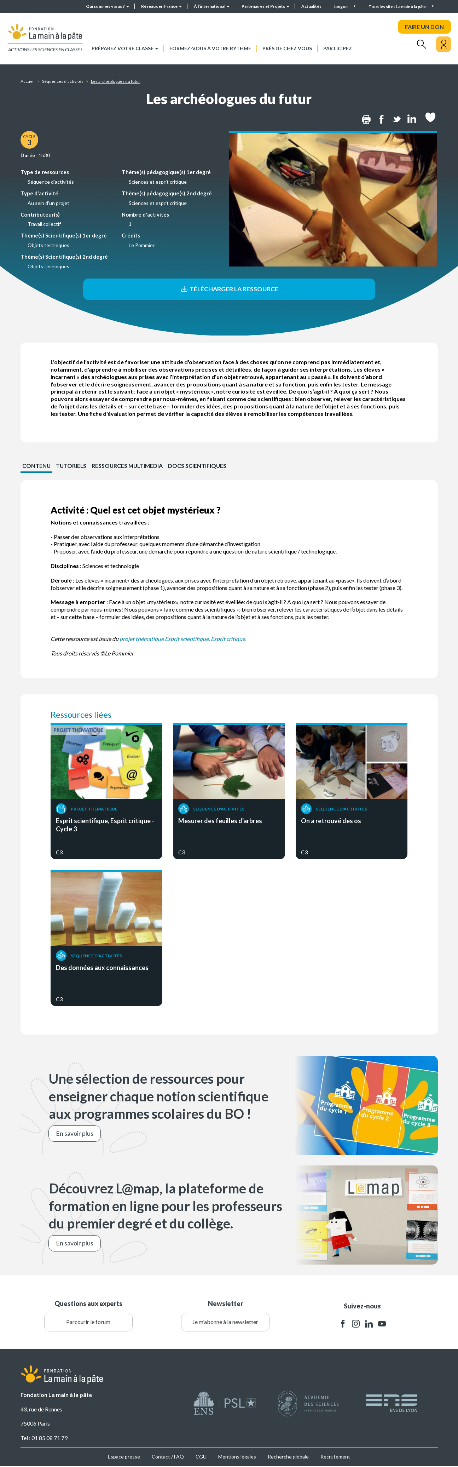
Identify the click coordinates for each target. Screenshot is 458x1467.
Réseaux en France (161, 6)
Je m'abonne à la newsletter (225, 1322)
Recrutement (335, 1457)
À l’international (212, 6)
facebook (343, 1324)
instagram (356, 1324)
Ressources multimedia (129, 466)
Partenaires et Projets (265, 6)
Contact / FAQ (168, 1457)
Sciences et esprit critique (158, 182)
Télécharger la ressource (229, 289)
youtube (382, 1324)
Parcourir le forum (88, 1322)
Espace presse (124, 1457)
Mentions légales (237, 1457)
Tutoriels (71, 466)
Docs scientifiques (200, 466)
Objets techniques (48, 245)
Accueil (28, 81)
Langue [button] (341, 6)
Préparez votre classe (125, 48)
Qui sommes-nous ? (107, 6)
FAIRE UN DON (424, 26)
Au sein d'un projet (48, 203)
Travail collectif (44, 224)
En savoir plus (74, 1134)
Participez (337, 48)
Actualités (311, 6)
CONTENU (36, 466)
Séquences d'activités (62, 81)
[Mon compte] (443, 44)
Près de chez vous (287, 48)
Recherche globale (288, 1457)
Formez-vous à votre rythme (210, 48)
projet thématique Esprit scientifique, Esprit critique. (183, 639)
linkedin (369, 1324)
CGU (201, 1457)
